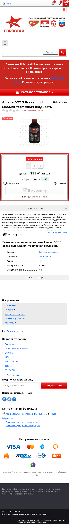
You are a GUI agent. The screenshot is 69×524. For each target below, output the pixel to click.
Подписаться (54, 385)
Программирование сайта (29, 520)
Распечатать (61, 102)
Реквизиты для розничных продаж (23, 425)
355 (45, 179)
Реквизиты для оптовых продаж (22, 422)
